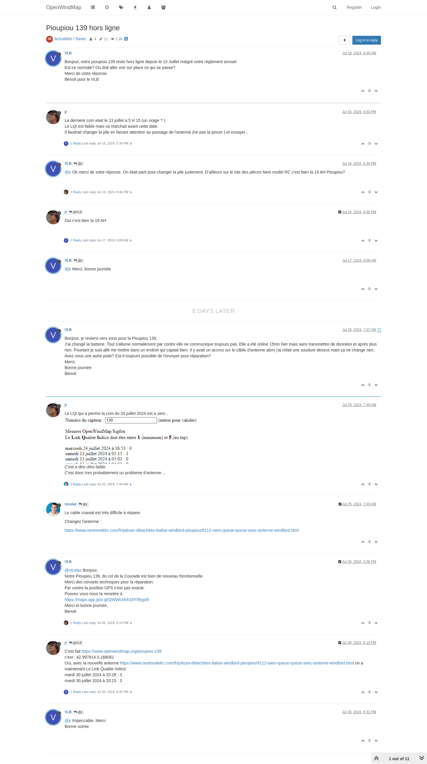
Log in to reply (367, 40)
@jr (78, 163)
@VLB (75, 212)
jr (66, 112)
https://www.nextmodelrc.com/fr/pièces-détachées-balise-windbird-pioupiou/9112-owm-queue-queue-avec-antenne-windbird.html (182, 530)
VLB (68, 53)
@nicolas (73, 570)
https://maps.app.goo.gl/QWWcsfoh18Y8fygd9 (107, 599)
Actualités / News (70, 38)
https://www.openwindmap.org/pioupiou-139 (122, 651)
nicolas (71, 504)
